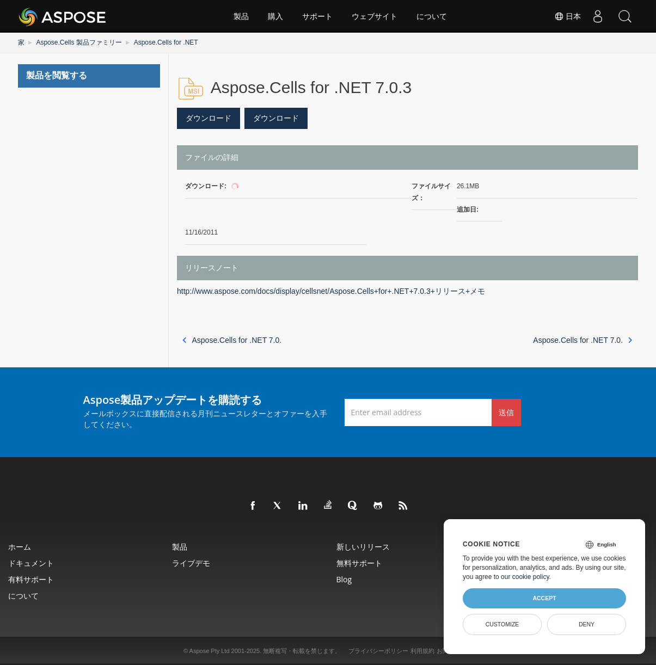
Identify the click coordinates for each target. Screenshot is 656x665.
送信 (506, 412)
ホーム (19, 546)
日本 (567, 16)
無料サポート (359, 563)
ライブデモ (191, 563)
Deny (586, 624)
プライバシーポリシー (378, 651)
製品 (241, 16)
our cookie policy (525, 577)
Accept (544, 598)
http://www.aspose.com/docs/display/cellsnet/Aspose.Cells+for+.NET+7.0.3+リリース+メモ (331, 291)
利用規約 (422, 651)
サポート (317, 16)
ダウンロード (208, 118)
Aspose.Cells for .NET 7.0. (231, 340)
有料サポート (31, 579)
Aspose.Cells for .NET (166, 42)
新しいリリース (363, 546)
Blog (344, 579)
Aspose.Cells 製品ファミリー (78, 42)
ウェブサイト (374, 16)
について (431, 16)
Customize (502, 624)
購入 (275, 16)
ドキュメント (31, 563)
